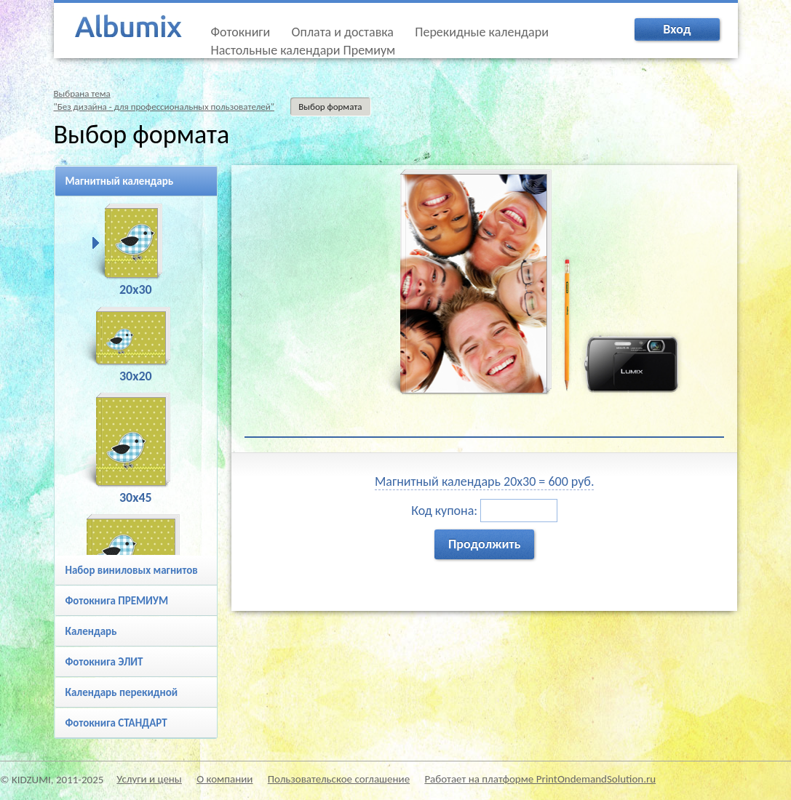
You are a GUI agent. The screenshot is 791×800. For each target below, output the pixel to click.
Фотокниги (241, 32)
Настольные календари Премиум (303, 50)
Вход (677, 29)
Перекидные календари (482, 32)
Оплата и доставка (343, 32)
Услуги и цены (149, 778)
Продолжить (484, 544)
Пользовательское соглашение (339, 778)
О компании (224, 778)
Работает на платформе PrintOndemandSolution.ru (540, 778)
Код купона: (484, 510)
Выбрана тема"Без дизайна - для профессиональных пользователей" (164, 100)
